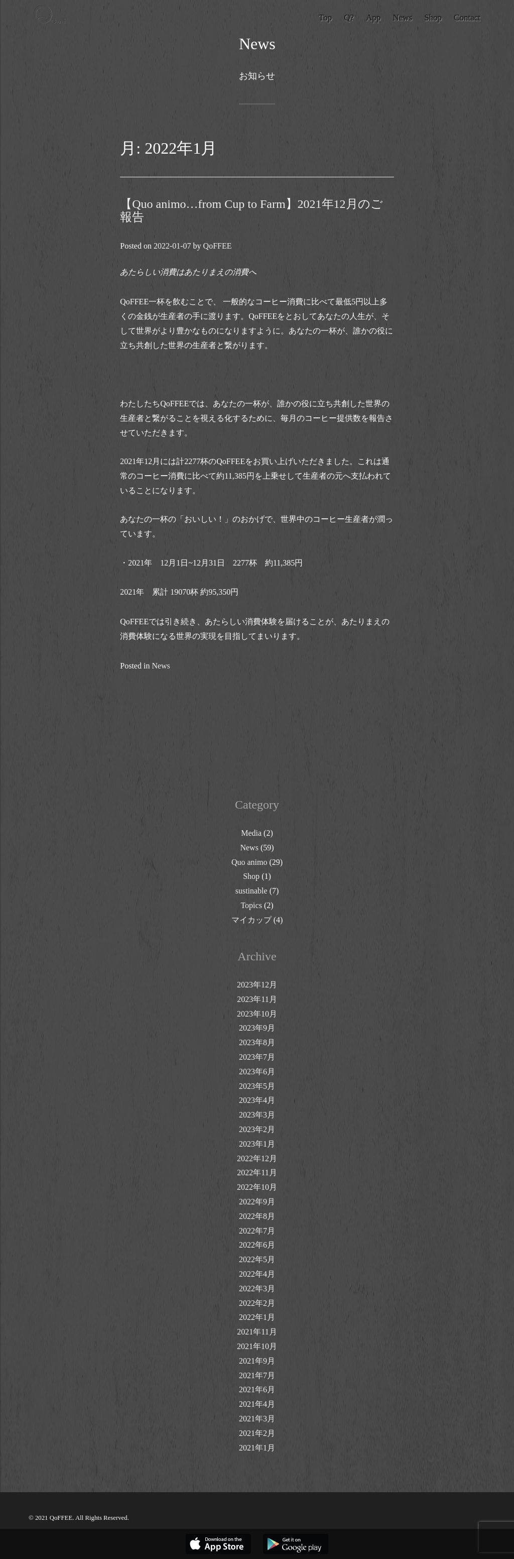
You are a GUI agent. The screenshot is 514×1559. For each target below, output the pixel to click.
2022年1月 (257, 1317)
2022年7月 (257, 1231)
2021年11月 (257, 1331)
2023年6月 (257, 1071)
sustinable (251, 890)
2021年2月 (257, 1433)
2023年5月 (257, 1086)
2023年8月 (257, 1042)
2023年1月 (257, 1144)
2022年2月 (257, 1303)
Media (251, 833)
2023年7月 (257, 1057)
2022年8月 (257, 1216)
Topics (251, 905)
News (161, 665)
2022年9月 (257, 1201)
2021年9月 (257, 1361)
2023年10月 (257, 1014)
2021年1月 (257, 1447)
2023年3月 (257, 1114)
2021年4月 (257, 1404)
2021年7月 (257, 1375)
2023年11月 (257, 999)
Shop (251, 876)
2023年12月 (257, 984)
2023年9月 (257, 1028)
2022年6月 (257, 1245)
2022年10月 (257, 1187)
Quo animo (249, 862)
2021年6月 (257, 1389)
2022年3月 (257, 1288)
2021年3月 (257, 1418)
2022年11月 (257, 1172)
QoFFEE (217, 246)
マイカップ (251, 920)
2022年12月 (257, 1158)
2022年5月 (257, 1259)
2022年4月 (257, 1274)
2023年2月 (257, 1129)
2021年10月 (257, 1346)
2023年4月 (257, 1100)
